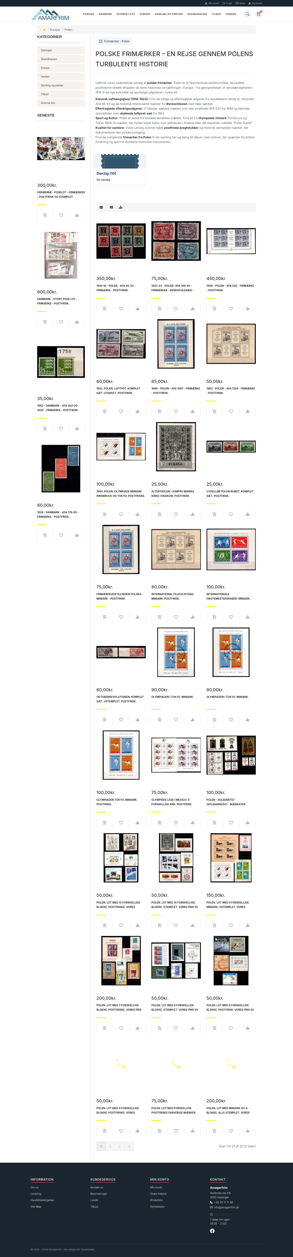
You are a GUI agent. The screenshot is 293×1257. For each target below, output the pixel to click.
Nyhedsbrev (157, 1206)
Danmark (105, 13)
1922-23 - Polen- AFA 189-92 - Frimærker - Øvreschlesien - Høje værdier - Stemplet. (172, 288)
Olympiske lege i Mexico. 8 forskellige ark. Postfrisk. (171, 802)
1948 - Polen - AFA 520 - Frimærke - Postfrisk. (230, 288)
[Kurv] (258, 14)
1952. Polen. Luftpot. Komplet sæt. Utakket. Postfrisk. (118, 391)
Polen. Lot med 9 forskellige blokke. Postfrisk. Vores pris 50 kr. (230, 1007)
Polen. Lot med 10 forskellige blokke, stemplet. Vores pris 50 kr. (174, 905)
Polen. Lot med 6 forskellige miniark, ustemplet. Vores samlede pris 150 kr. (227, 905)
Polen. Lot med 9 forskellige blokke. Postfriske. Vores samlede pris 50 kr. (117, 1110)
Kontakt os (96, 1187)
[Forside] (50, 14)
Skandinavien (197, 13)
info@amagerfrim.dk (226, 1207)
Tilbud (216, 13)
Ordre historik (158, 1193)
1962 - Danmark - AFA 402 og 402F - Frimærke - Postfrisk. (58, 408)
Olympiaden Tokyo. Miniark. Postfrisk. (116, 802)
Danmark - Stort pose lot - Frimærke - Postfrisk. (57, 301)
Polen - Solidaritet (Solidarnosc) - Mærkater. (226, 802)
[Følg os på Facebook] (212, 1231)
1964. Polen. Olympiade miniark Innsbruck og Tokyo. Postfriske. (120, 493)
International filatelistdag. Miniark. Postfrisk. (172, 596)
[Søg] (247, 14)
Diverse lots (126, 13)
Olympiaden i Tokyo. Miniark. (172, 696)
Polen (69, 30)
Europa (145, 13)
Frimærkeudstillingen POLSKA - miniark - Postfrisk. (119, 596)
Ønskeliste (156, 1200)
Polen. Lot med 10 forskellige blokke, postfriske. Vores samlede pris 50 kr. (118, 905)
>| (129, 1146)
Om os (34, 1187)
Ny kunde (255, 3)
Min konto (212, 3)
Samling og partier (169, 13)
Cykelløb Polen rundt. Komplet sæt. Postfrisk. (230, 493)
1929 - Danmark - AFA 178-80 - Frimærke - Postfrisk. (58, 514)
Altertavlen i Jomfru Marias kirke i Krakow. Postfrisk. (172, 493)
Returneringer (98, 1193)
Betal (240, 3)
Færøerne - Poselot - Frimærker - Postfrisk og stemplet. (61, 194)
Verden (231, 13)
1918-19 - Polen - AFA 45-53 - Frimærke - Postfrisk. (115, 288)
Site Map (36, 1206)
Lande (94, 1200)
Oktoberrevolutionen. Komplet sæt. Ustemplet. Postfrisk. (120, 699)
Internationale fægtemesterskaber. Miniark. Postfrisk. (228, 596)
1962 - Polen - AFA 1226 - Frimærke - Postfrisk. (230, 391)
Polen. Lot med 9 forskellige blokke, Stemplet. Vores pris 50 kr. (174, 1007)
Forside (88, 13)
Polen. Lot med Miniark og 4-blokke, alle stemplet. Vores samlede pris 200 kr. (228, 1110)
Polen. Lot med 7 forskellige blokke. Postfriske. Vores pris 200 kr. (118, 1007)
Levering (36, 1193)
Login (227, 3)
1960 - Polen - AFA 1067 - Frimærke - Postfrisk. (175, 391)
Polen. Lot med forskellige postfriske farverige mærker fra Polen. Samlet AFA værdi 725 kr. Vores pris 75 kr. (175, 1110)
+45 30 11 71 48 (223, 1202)
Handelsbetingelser (42, 1200)
